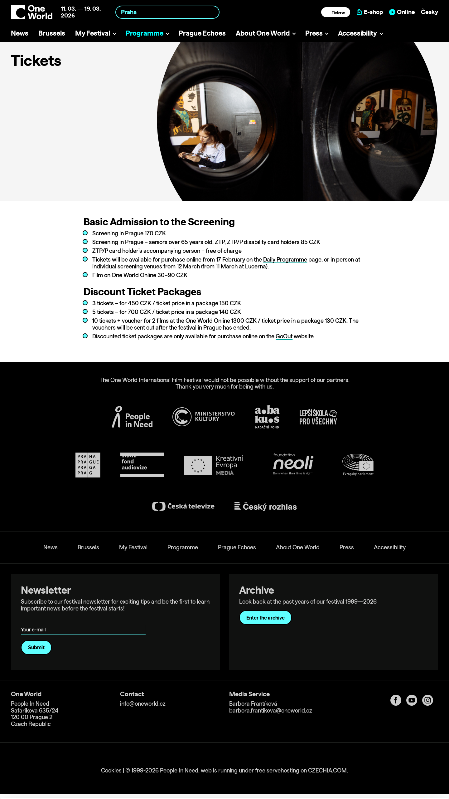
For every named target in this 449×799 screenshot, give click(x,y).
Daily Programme (285, 259)
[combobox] (167, 12)
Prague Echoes (202, 33)
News (19, 33)
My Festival (92, 33)
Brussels (51, 33)
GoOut (284, 336)
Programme (144, 33)
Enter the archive (265, 617)
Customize (397, 766)
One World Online (208, 320)
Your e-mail (34, 621)
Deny (397, 779)
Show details (96, 791)
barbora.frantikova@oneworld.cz (270, 710)
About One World (263, 33)
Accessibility (357, 33)
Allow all (397, 753)
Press (314, 33)
